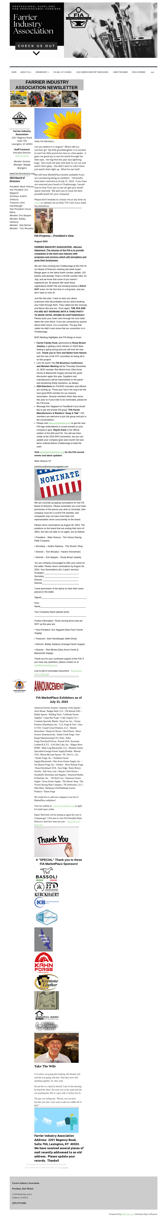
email (37, 202)
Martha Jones (22, 155)
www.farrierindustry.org (63, 806)
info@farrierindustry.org (45, 665)
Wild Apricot (128, 1214)
